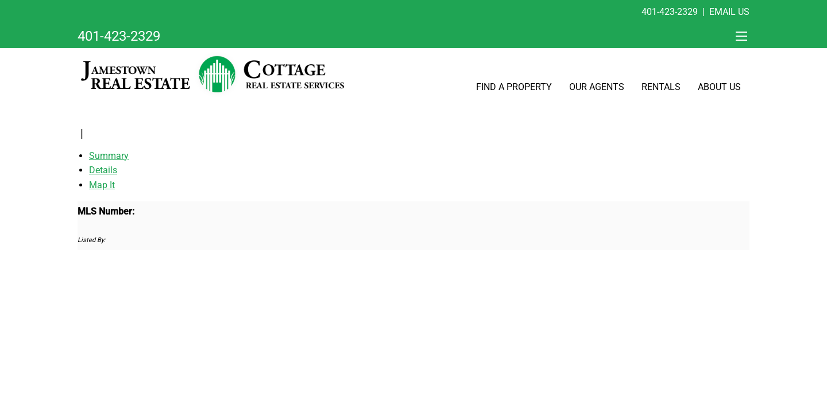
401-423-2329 (669, 11)
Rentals (661, 86)
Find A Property (514, 86)
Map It (102, 185)
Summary (109, 155)
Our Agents (596, 86)
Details (103, 170)
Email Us (729, 11)
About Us (719, 86)
